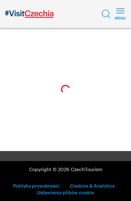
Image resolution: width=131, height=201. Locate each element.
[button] (106, 14)
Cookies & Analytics (92, 185)
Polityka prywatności (36, 185)
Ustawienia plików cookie (65, 192)
